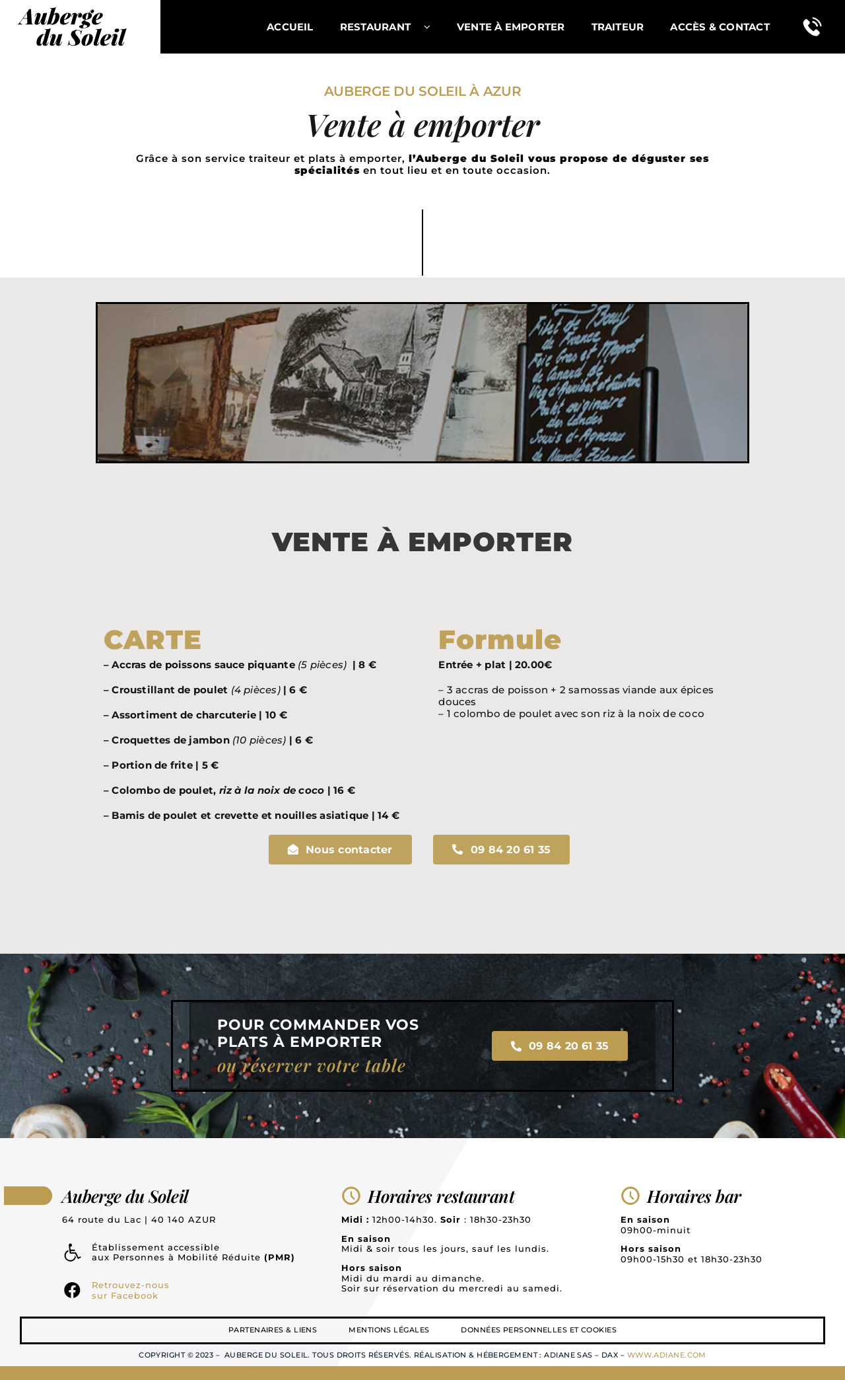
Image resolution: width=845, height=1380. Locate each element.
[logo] (72, 6)
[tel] (813, 17)
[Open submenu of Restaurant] (434, 27)
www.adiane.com (666, 1355)
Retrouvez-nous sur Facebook (131, 1290)
